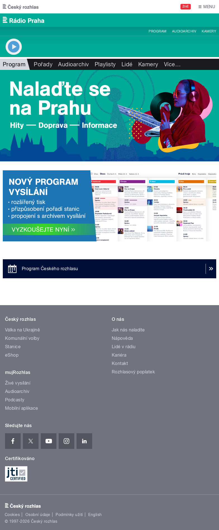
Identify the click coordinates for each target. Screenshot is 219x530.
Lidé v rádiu (124, 346)
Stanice (13, 346)
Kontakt (120, 363)
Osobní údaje (37, 514)
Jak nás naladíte (128, 330)
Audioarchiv (184, 31)
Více (172, 64)
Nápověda (122, 338)
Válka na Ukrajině (22, 330)
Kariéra (119, 355)
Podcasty (15, 399)
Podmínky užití (69, 514)
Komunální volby (22, 338)
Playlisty (105, 64)
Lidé (127, 64)
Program (157, 31)
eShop (11, 355)
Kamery (209, 31)
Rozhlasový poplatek (133, 371)
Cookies (12, 514)
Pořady (43, 64)
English (95, 514)
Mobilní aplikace (21, 408)
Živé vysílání (17, 383)
